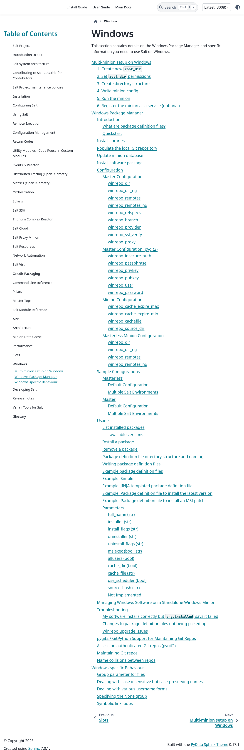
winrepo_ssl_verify (98, 234)
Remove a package (93, 449)
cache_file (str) (94, 573)
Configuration (83, 170)
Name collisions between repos (99, 660)
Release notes (23, 432)
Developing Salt (25, 424)
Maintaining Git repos (90, 653)
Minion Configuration (96, 299)
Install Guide (77, 7)
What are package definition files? (107, 126)
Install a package (91, 441)
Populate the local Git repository (100, 148)
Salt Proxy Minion (26, 261)
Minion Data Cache (27, 360)
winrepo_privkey (96, 270)
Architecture (22, 351)
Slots (16, 378)
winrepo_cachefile (98, 321)
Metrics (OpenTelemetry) (31, 207)
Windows (20, 387)
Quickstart (85, 133)
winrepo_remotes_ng (101, 205)
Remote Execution (26, 136)
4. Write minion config (90, 90)
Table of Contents (18, 37)
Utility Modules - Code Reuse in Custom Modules (32, 171)
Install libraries (84, 140)
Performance (23, 369)
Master (82, 399)
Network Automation (29, 279)
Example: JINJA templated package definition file (121, 485)
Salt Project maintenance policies (32, 97)
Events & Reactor (26, 183)
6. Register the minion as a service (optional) (111, 105)
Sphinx (34, 743)
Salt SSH (19, 234)
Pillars (17, 315)
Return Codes (23, 159)
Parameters (86, 507)
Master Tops (22, 324)
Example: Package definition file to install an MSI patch (127, 500)
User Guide (101, 7)
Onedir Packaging (26, 297)
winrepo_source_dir (99, 328)
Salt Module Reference (30, 333)
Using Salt (20, 127)
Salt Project (21, 53)
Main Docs (123, 7)
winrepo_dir (92, 183)
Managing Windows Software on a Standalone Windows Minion (129, 602)
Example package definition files (106, 471)
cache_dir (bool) (96, 565)
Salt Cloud (20, 252)
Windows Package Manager (36, 405)
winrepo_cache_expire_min (106, 313)
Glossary (19, 451)
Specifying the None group (95, 696)
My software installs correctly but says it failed (133, 616)
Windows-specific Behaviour (91, 667)
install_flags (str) (96, 529)
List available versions (96, 434)
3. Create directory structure (96, 83)
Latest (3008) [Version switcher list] (215, 7)
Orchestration (23, 215)
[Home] (68, 21)
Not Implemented (97, 595)
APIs (16, 342)
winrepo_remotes (97, 198)
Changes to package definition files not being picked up (128, 623)
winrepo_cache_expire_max (106, 306)
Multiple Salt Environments (106, 392)
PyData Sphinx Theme (209, 739)
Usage (76, 420)
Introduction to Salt (27, 62)
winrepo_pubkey (96, 277)
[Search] (177, 7)
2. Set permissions (97, 76)
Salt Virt (19, 288)
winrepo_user (93, 285)
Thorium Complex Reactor (33, 243)
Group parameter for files (94, 674)
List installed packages (97, 427)
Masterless (86, 378)
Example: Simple (91, 478)
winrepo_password (98, 292)
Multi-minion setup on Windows (94, 62)
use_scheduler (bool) (100, 580)
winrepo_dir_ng (95, 190)
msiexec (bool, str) (98, 551)
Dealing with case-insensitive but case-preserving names (123, 681)
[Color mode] (237, 7)
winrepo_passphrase (100, 263)
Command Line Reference (32, 306)
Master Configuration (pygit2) (103, 249)
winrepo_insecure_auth (102, 255)
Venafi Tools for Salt (28, 441)
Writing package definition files (105, 464)
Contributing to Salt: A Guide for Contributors (30, 83)
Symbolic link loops (88, 703)
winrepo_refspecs (97, 212)
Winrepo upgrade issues (98, 631)
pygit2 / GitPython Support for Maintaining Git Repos (119, 638)
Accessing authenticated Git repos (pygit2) (109, 645)
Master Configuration (96, 176)
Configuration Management (23, 148)
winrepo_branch (96, 219)
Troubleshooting (85, 609)
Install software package (93, 162)
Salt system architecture (31, 71)
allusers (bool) (94, 558)
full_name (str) (94, 514)
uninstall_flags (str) (98, 543)
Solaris (18, 224)
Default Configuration (101, 384)
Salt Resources (24, 270)
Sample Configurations (91, 371)
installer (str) (93, 521)
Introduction (82, 119)
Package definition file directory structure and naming (126, 456)
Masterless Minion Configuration (106, 335)
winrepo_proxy (95, 242)
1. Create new (92, 68)
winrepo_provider (97, 227)
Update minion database (93, 155)
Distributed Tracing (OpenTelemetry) (27, 195)
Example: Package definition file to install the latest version (131, 493)
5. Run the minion (86, 98)
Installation (21, 109)
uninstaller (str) (95, 536)
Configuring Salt (25, 118)
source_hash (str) (97, 587)
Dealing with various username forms (105, 689)
